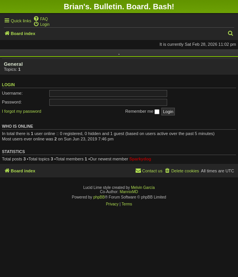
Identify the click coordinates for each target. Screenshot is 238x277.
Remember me (142, 111)
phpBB (99, 197)
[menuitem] (40, 18)
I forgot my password (21, 111)
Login (8, 84)
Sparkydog (140, 159)
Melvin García (143, 187)
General (13, 64)
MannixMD (129, 192)
